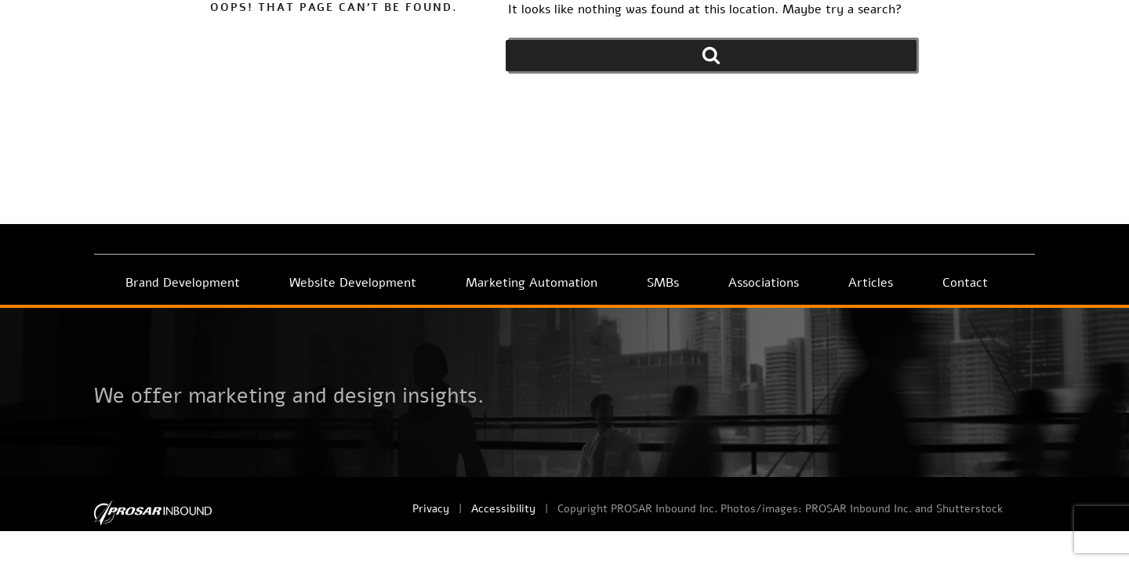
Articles (870, 282)
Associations (763, 282)
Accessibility (503, 508)
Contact (965, 282)
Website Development (352, 282)
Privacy (430, 508)
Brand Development (182, 282)
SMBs (663, 282)
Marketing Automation (531, 282)
